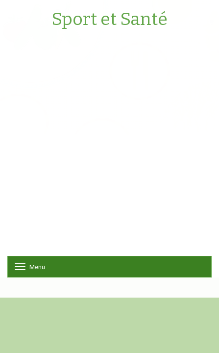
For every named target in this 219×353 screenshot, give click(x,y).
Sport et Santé (109, 19)
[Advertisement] (109, 146)
